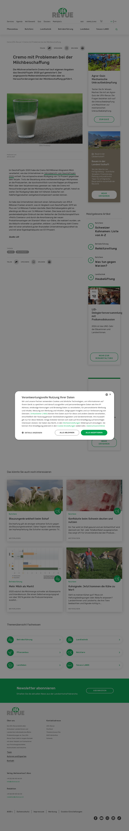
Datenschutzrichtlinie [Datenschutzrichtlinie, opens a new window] (95, 426)
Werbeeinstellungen (71, 423)
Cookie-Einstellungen (66, 426)
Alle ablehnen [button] (67, 432)
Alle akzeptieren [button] (94, 432)
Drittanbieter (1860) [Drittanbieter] (38, 413)
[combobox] (106, 394)
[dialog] (64, 415)
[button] (32, 432)
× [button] (110, 394)
